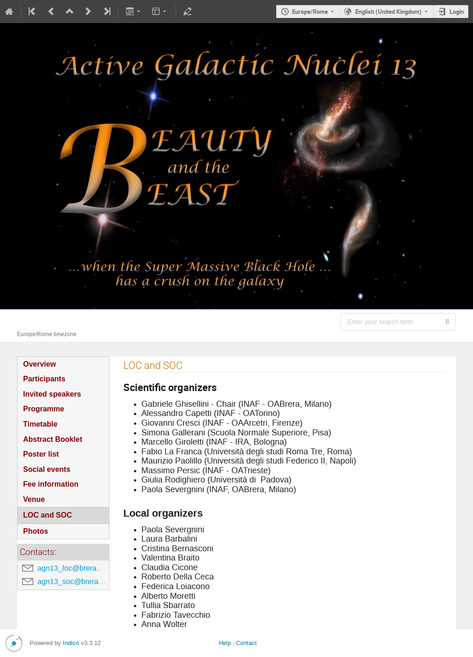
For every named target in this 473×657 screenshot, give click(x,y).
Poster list (41, 454)
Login (456, 11)
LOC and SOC (47, 515)
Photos (35, 531)
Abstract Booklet (52, 439)
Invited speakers (52, 394)
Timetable (40, 424)
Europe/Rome (310, 11)
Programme (43, 409)
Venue (34, 499)
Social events (46, 469)
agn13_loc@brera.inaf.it (76, 568)
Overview (39, 364)
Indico (71, 643)
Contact (246, 643)
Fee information (51, 484)
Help (225, 643)
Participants (44, 379)
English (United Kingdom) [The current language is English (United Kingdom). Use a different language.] (388, 11)
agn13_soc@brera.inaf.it (77, 581)
